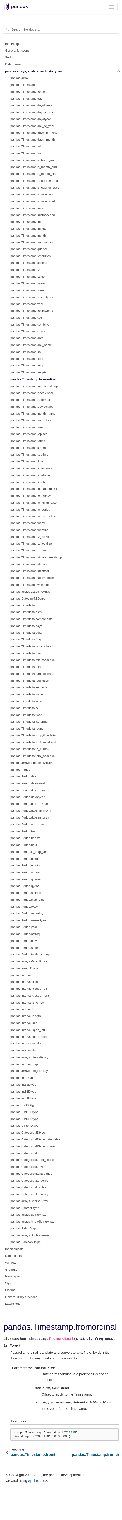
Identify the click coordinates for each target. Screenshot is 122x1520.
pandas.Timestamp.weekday (29, 584)
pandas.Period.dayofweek (28, 783)
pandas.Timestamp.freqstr (28, 372)
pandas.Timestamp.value (27, 283)
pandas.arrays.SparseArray (29, 1201)
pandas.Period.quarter (25, 879)
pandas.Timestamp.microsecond (32, 215)
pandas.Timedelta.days (26, 626)
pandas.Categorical (23, 1153)
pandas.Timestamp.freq (26, 365)
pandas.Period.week (24, 906)
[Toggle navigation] (112, 7)
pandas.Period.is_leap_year (29, 852)
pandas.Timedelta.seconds (28, 687)
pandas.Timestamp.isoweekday (32, 406)
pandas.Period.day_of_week (29, 790)
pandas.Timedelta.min (25, 667)
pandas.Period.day (23, 776)
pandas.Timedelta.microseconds (32, 660)
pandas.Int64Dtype (23, 1098)
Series (9, 57)
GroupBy (11, 1269)
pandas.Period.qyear (24, 886)
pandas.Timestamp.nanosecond (32, 242)
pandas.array (19, 78)
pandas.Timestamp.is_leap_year (32, 160)
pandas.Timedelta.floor (26, 715)
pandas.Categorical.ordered (29, 1180)
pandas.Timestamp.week (27, 290)
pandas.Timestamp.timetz (28, 482)
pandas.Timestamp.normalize (30, 420)
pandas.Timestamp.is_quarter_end (34, 180)
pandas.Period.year (23, 927)
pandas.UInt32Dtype (24, 1119)
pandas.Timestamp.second (28, 263)
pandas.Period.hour (23, 845)
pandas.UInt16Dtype (24, 1112)
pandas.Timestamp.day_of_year (32, 126)
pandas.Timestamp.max (26, 208)
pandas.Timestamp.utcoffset (29, 571)
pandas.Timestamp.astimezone (31, 310)
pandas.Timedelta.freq (25, 639)
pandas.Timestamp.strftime (28, 448)
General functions (17, 50)
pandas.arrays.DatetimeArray (30, 591)
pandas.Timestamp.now (26, 427)
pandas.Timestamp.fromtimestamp (34, 386)
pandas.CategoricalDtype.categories (35, 1139)
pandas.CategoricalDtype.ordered (33, 1146)
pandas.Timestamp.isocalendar (31, 393)
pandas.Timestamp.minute (28, 228)
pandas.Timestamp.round (27, 441)
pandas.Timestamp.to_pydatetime (33, 516)
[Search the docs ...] (61, 29)
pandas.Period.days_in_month (31, 810)
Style (8, 1283)
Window (10, 1262)
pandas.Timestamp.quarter (28, 249)
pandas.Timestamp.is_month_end (33, 167)
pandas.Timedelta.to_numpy (29, 749)
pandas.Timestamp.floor (26, 359)
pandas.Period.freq (23, 831)
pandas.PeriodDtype (24, 968)
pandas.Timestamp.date (26, 338)
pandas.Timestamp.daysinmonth (32, 139)
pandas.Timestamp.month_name (32, 413)
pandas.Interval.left (23, 1009)
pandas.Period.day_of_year (29, 803)
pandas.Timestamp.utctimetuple (32, 578)
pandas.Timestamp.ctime (27, 331)
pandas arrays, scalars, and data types (33, 71)
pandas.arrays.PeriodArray (28, 961)
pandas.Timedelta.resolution (29, 680)
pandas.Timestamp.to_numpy (30, 495)
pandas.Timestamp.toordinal (29, 530)
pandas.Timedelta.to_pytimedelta (33, 735)
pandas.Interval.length (25, 1016)
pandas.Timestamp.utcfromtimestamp (36, 557)
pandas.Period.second (25, 892)
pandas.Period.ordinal (25, 872)
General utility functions (21, 1297)
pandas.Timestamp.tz (25, 269)
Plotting (10, 1290)
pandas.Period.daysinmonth (29, 817)
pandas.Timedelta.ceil (25, 708)
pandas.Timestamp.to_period (30, 509)
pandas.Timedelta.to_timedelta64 (33, 742)
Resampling (13, 1276)
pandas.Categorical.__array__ (31, 1194)
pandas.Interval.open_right (28, 1036)
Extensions (12, 1303)
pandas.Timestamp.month (28, 235)
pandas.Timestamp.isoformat (30, 399)
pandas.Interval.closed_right (29, 995)
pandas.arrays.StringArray (28, 1214)
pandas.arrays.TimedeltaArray (31, 762)
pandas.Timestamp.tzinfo (27, 276)
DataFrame (13, 64)
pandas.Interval (20, 975)
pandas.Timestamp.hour (26, 153)
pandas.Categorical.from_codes (32, 1160)
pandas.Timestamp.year (26, 304)
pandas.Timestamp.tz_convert (31, 537)
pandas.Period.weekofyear (28, 920)
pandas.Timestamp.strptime (29, 454)
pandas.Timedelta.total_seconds (32, 756)
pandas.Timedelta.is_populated (31, 646)
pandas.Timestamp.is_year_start (32, 201)
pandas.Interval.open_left (27, 1030)
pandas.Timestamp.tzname (28, 550)
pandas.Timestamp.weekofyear (31, 297)
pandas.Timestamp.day (26, 98)
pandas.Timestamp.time (26, 461)
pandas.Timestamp (23, 85)
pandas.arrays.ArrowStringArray (32, 1221)
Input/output (13, 44)
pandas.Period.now (23, 941)
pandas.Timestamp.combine (29, 324)
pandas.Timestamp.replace (28, 434)
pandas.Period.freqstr (25, 838)
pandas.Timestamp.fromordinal (33, 379)
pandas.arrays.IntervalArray (29, 1057)
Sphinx (33, 1481)
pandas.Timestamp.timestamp (31, 468)
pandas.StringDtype (24, 1228)
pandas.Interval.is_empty (27, 1002)
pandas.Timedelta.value (26, 694)
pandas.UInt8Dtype (23, 1105)
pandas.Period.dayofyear (27, 797)
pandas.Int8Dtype (22, 1077)
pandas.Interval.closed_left (28, 988)
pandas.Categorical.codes (28, 1187)
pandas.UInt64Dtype (24, 1125)
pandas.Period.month (25, 865)
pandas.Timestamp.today (27, 523)
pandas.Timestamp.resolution (30, 256)
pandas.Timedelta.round (26, 728)
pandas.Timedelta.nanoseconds (32, 673)
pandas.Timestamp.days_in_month (34, 132)
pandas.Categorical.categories (31, 1173)
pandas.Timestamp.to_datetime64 (33, 488)
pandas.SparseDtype (24, 1208)
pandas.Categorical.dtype (27, 1166)
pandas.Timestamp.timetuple (30, 475)
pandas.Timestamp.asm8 (27, 91)
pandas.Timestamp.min (26, 221)
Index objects (14, 1249)
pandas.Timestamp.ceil (26, 317)
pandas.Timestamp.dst (25, 352)
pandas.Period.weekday (26, 913)
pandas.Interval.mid (23, 1023)
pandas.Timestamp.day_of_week (33, 112)
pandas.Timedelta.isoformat (29, 721)
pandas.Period (20, 769)
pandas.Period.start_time (27, 899)
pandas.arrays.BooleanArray (29, 1235)
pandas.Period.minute (25, 858)
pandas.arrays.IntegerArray (29, 1071)
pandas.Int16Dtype (23, 1084)
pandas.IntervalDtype (25, 1064)
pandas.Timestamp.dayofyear (30, 119)
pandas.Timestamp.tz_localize (31, 543)
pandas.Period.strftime (25, 947)
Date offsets (13, 1256)
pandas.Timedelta (22, 605)
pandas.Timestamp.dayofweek (31, 105)
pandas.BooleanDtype (25, 1242)
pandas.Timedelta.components (31, 619)
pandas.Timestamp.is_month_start (34, 174)
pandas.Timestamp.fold (26, 146)
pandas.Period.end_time (27, 824)
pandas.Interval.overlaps (27, 1043)
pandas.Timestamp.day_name (31, 345)
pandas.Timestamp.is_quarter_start (34, 187)
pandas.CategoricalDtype (27, 1132)
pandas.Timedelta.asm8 (26, 612)
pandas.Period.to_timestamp (30, 954)
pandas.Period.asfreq (25, 934)
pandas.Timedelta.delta (26, 632)
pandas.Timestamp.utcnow (28, 564)
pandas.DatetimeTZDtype (28, 598)
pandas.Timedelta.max (25, 653)
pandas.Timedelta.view (26, 701)
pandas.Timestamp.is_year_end (32, 194)
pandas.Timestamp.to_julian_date (33, 502)
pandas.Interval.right (24, 1050)
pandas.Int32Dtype (23, 1091)
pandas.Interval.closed (25, 982)
